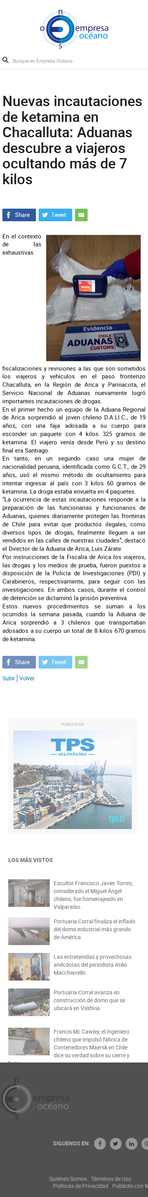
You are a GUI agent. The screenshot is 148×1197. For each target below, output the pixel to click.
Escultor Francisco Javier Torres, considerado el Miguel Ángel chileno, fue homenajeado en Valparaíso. (93, 899)
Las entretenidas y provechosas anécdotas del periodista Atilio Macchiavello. (92, 968)
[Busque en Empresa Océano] (47, 60)
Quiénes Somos (87, 1178)
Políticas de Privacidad (99, 1186)
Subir (8, 678)
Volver (27, 678)
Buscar (5, 60)
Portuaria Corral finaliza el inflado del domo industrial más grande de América (94, 933)
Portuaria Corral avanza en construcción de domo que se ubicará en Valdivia (89, 1004)
